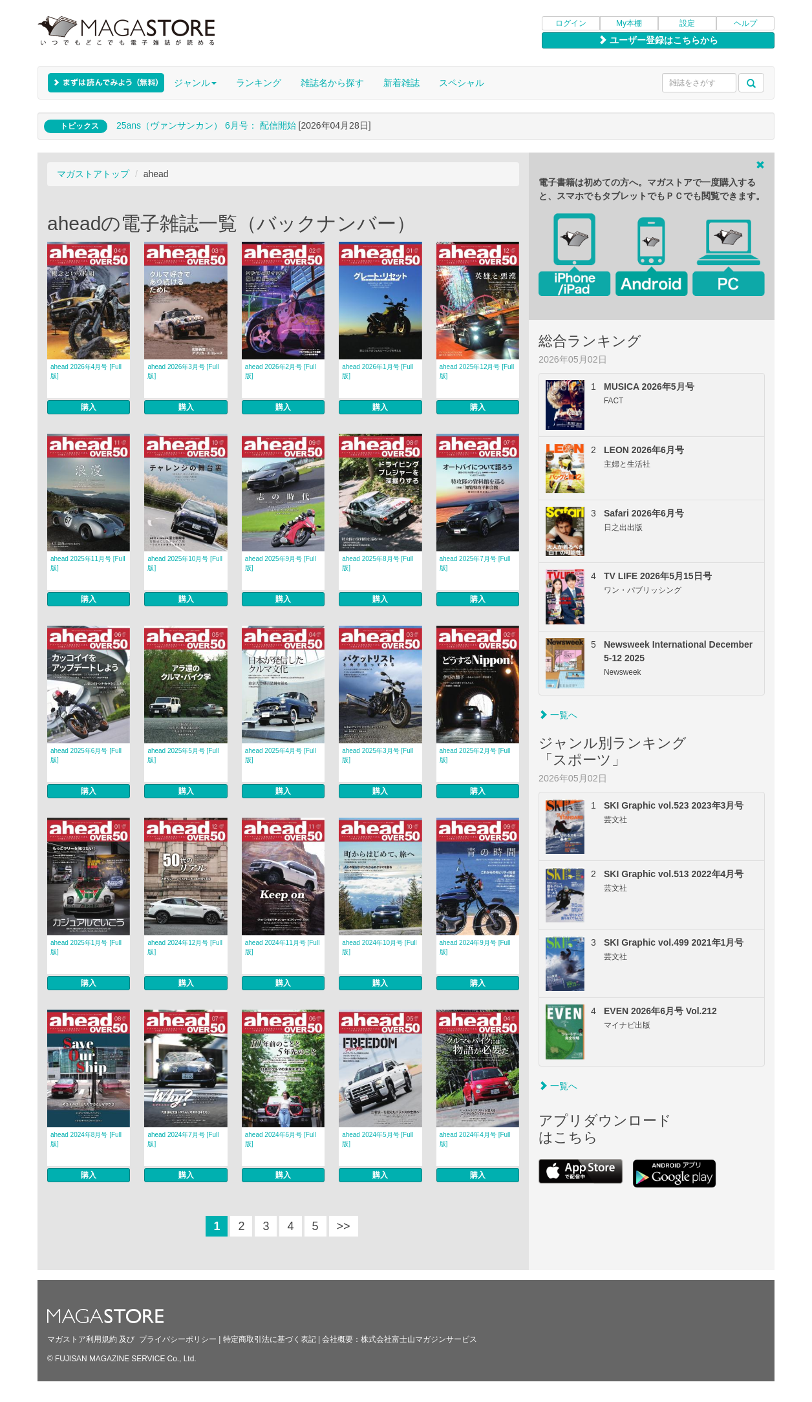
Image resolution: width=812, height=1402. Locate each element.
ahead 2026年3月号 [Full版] (183, 371)
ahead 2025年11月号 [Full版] (87, 563)
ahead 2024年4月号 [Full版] (475, 1139)
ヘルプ (745, 23)
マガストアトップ (93, 174)
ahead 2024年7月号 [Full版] (183, 1139)
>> (343, 1226)
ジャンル (195, 83)
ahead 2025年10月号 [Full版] (184, 563)
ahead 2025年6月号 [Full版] (86, 755)
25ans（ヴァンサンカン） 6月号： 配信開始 (206, 125)
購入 (88, 407)
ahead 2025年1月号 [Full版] (86, 947)
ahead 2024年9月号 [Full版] (475, 947)
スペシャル (461, 83)
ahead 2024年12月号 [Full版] (184, 947)
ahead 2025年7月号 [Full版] (475, 563)
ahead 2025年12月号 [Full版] (477, 371)
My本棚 (629, 23)
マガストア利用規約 (82, 1339)
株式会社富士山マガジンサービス (419, 1339)
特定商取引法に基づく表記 (269, 1339)
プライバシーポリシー (178, 1339)
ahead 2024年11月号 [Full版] (282, 947)
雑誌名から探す (332, 83)
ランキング (258, 83)
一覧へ (558, 715)
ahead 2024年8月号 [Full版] (86, 1139)
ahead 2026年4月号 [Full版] (86, 371)
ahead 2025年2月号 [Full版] (475, 755)
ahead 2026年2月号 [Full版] (280, 371)
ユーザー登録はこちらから (658, 40)
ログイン (570, 23)
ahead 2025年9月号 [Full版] (280, 563)
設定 (687, 23)
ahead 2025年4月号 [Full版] (280, 755)
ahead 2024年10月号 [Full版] (379, 947)
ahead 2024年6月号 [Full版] (280, 1139)
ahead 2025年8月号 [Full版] (377, 563)
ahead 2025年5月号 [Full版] (183, 755)
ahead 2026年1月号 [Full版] (377, 371)
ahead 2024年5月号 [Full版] (377, 1139)
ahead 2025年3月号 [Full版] (377, 755)
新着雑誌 (401, 83)
